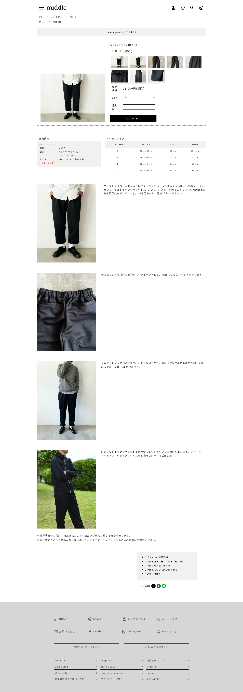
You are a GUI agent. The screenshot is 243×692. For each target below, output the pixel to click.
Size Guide (61, 666)
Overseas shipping (112, 672)
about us (60, 660)
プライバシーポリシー (113, 679)
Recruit (151, 666)
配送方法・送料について (86, 646)
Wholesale (61, 672)
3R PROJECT (108, 666)
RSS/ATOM (153, 679)
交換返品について (156, 660)
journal (151, 672)
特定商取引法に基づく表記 (69, 679)
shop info (107, 660)
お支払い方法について (156, 646)
